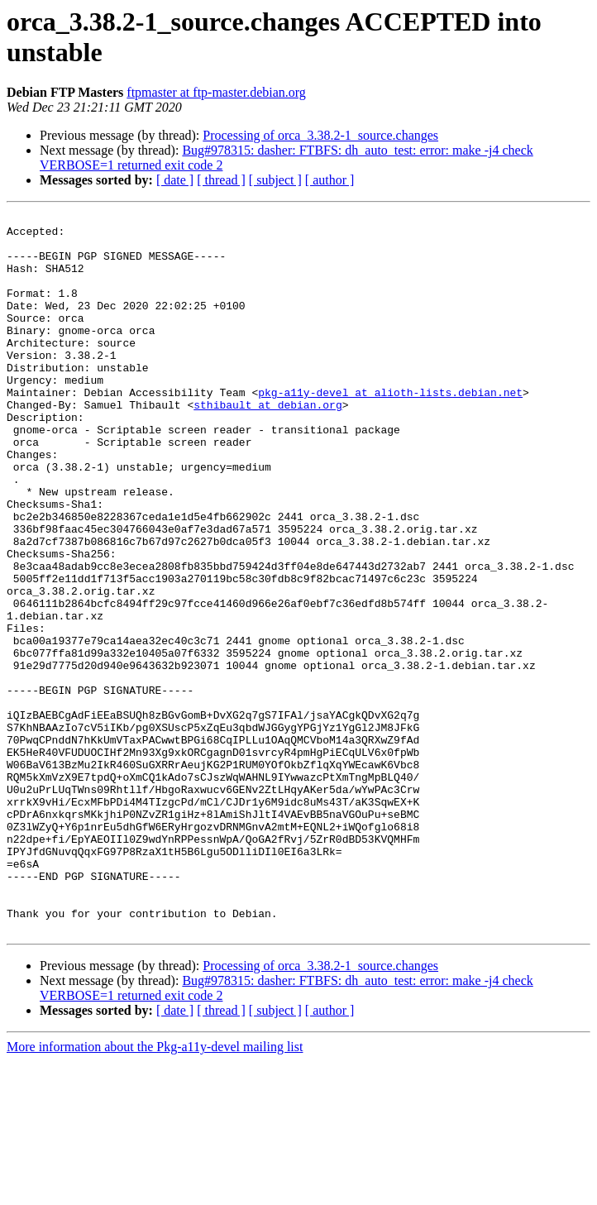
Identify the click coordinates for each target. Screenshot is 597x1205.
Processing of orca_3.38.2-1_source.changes (320, 135)
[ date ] (174, 180)
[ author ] (330, 180)
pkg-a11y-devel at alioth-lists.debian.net (390, 429)
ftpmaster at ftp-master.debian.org (216, 92)
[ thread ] (221, 180)
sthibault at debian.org (267, 444)
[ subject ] (275, 180)
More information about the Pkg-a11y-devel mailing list (155, 1190)
